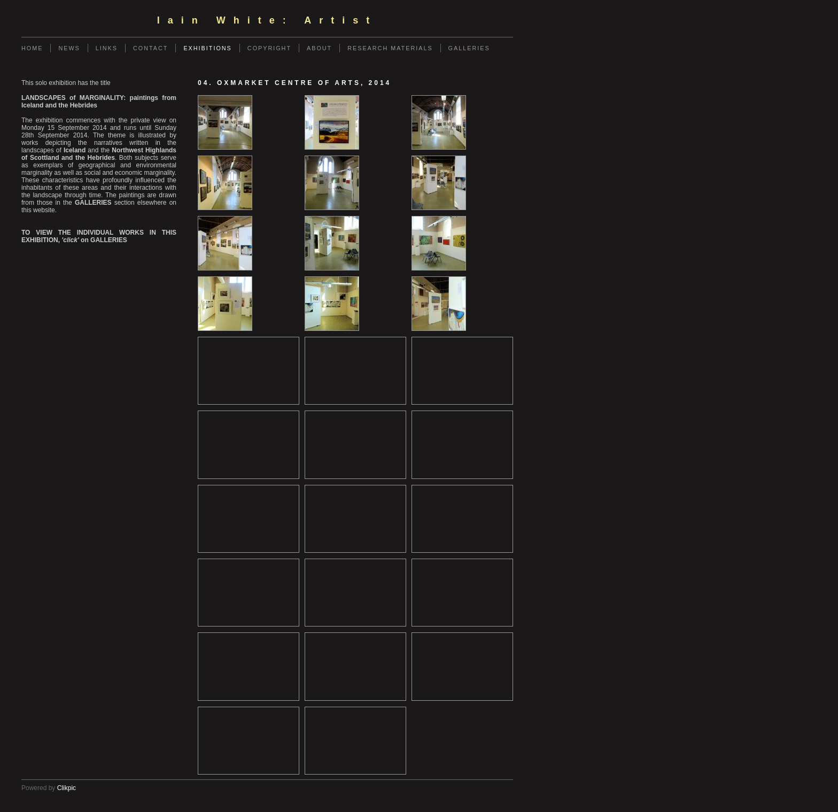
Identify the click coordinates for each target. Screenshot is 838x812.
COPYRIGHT (269, 48)
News (69, 48)
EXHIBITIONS (207, 48)
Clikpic (66, 788)
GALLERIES (469, 48)
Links (107, 48)
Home (32, 48)
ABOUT (319, 48)
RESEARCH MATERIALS (389, 48)
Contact (150, 48)
